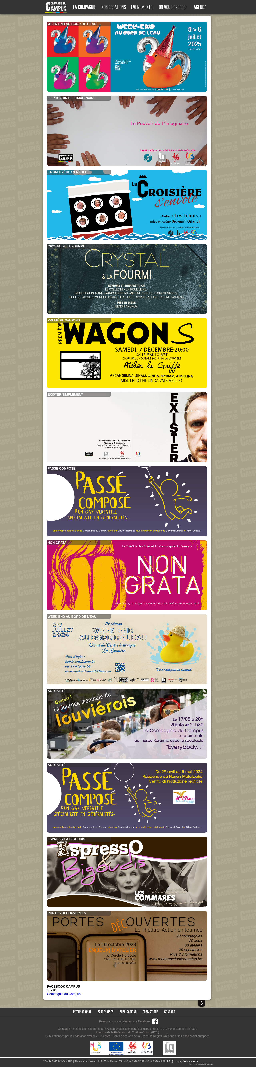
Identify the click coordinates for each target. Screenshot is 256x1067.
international (82, 1012)
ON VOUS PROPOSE (173, 7)
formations (150, 1012)
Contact (169, 1012)
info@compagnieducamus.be (182, 1061)
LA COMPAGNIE (84, 7)
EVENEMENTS (141, 7)
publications (128, 1012)
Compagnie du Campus (64, 994)
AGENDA (200, 7)
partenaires (105, 1012)
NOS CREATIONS (113, 7)
